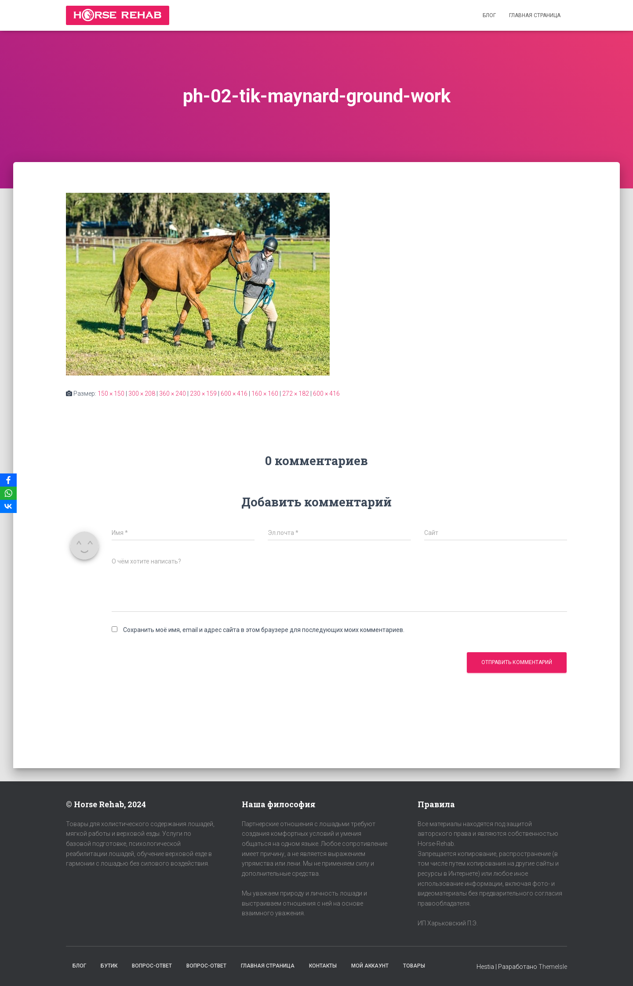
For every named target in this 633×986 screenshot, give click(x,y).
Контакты (323, 966)
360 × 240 (172, 393)
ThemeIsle (552, 966)
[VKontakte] (8, 506)
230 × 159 (203, 393)
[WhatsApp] (8, 493)
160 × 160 (264, 393)
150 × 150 (111, 393)
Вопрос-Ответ (152, 966)
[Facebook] (8, 480)
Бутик (109, 966)
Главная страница (534, 15)
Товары (414, 966)
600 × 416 (234, 393)
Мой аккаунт (370, 966)
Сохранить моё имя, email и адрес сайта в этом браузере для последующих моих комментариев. (263, 629)
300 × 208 (141, 393)
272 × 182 (295, 393)
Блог (489, 15)
